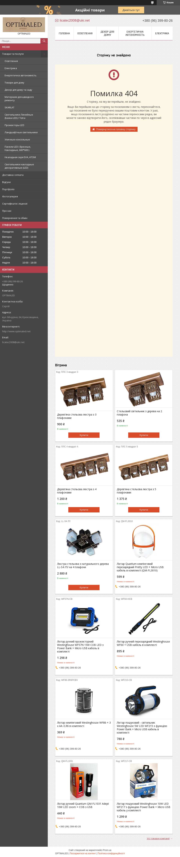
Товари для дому (14, 82)
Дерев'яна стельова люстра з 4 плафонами (76, 491)
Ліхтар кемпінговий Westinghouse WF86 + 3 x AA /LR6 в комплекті (84, 724)
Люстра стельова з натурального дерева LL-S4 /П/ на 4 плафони (83, 565)
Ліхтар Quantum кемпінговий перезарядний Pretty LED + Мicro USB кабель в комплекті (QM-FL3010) (140, 567)
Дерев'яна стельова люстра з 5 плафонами (136, 491)
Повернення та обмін (14, 218)
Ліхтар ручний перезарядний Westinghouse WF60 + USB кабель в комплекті (143, 643)
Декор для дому (107, 33)
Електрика (11, 68)
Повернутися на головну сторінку (116, 129)
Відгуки (6, 182)
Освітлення (11, 61)
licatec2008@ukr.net (13, 342)
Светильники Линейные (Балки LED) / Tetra (19, 116)
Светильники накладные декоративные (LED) (19, 166)
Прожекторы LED (14, 125)
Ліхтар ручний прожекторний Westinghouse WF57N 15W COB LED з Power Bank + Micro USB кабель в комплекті (80, 646)
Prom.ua (107, 850)
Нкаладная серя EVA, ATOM (20, 157)
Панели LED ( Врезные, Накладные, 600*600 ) (18, 148)
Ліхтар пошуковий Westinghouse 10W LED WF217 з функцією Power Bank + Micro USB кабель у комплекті (143, 807)
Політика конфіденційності (111, 853)
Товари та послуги (13, 53)
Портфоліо (8, 189)
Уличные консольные (17, 139)
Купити (84, 435)
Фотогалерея (10, 196)
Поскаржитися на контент (83, 853)
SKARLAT (9, 107)
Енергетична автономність (21, 75)
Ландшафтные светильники (21, 132)
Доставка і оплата (13, 175)
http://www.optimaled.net (16, 331)
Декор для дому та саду (18, 89)
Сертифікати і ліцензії (14, 203)
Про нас (6, 210)
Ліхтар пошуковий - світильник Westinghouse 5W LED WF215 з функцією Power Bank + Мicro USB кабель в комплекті (142, 727)
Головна (64, 33)
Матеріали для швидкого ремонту (19, 98)
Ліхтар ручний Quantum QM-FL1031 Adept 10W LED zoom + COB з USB (83, 805)
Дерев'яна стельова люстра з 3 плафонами (76, 416)
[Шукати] (44, 41)
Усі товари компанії (158, 838)
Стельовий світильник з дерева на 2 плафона (139, 413)
